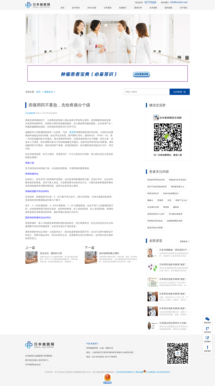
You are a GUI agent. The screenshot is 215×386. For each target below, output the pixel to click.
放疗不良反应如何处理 (157, 186)
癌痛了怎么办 (181, 200)
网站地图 (139, 372)
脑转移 (176, 207)
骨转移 (166, 207)
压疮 (169, 200)
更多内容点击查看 (155, 228)
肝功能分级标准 (175, 214)
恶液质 (160, 200)
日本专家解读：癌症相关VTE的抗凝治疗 (179, 250)
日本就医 (153, 8)
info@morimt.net (179, 2)
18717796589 (150, 2)
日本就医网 (30, 113)
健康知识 (48, 92)
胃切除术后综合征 (155, 221)
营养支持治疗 (153, 193)
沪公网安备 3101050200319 (156, 372)
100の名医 (91, 8)
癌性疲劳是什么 (177, 186)
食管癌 (72, 132)
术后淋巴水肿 (153, 207)
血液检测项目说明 (174, 221)
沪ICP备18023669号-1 (125, 372)
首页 (62, 8)
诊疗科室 (76, 8)
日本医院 (107, 8)
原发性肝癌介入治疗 (156, 214)
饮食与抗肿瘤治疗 (171, 193)
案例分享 (138, 8)
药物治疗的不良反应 (177, 180)
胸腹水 (150, 200)
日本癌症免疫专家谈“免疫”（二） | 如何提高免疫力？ (185, 308)
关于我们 (184, 8)
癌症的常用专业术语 (156, 180)
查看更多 (184, 241)
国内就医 (168, 8)
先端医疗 (123, 8)
